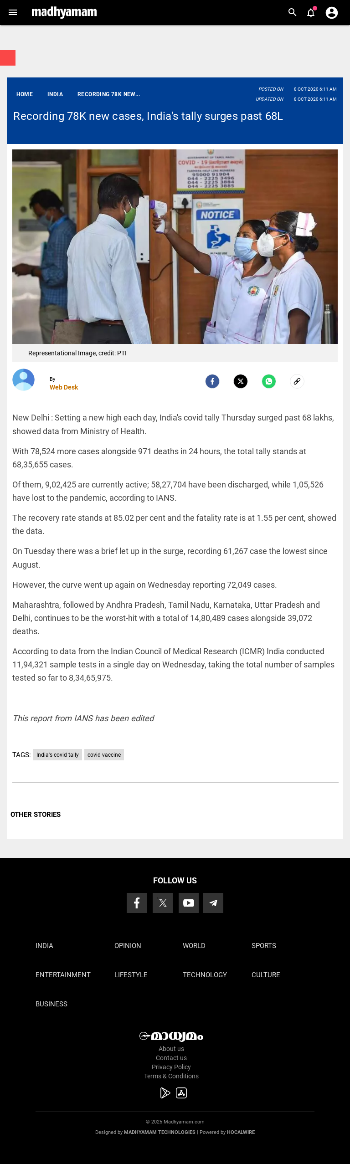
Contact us (171, 1057)
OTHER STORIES (35, 814)
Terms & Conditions (171, 1076)
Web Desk (64, 387)
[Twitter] (240, 381)
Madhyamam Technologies (160, 1132)
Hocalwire (241, 1132)
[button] (12, 12)
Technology (205, 975)
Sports (264, 946)
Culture (266, 975)
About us (171, 1048)
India (44, 946)
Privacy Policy (171, 1067)
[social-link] (297, 381)
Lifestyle (131, 975)
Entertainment (63, 975)
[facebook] (212, 381)
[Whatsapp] (269, 381)
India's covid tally (57, 755)
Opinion (127, 946)
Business (51, 1004)
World (194, 946)
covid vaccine (104, 755)
